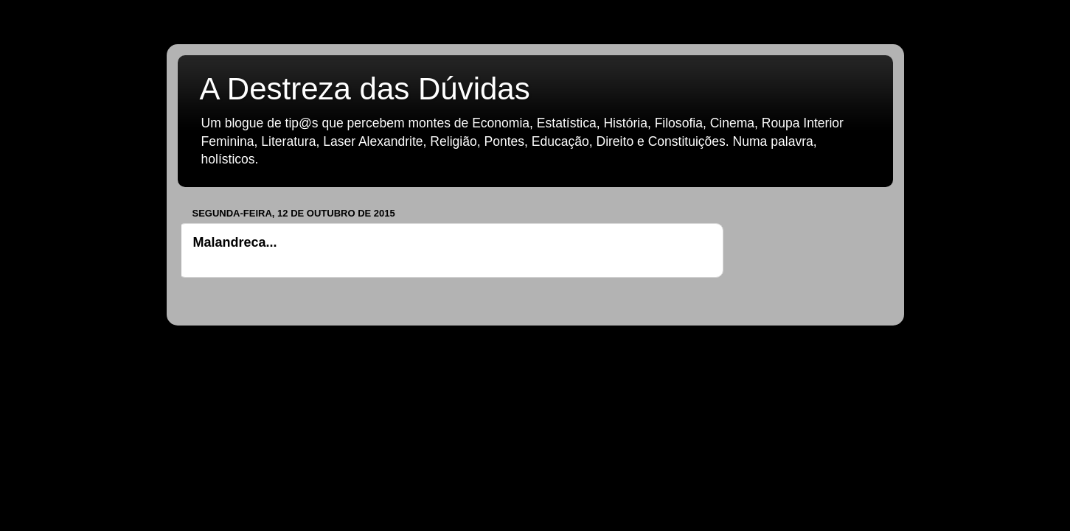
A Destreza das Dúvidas (365, 88)
